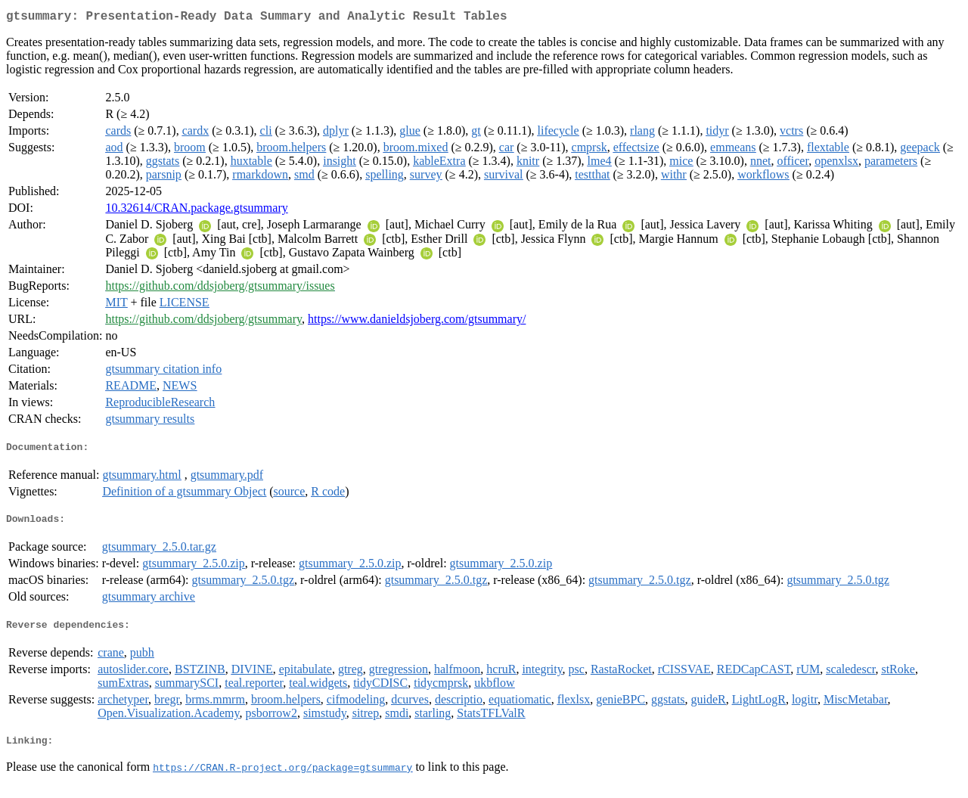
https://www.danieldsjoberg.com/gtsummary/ (417, 321)
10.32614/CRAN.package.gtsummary (196, 210)
